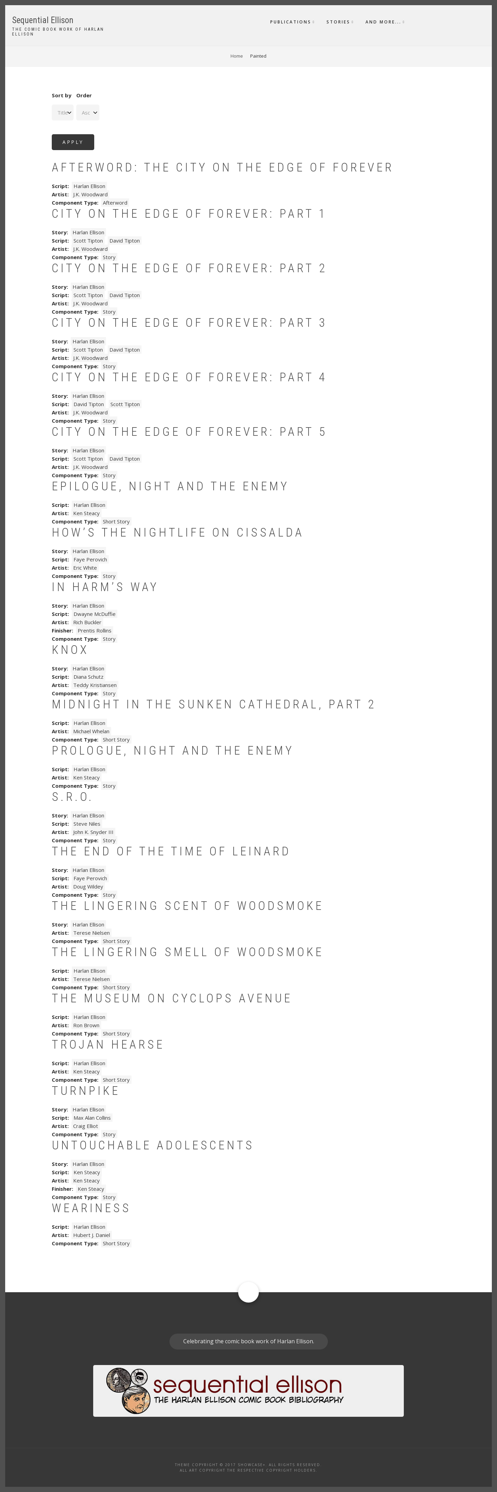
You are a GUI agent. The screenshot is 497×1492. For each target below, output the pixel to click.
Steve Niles (87, 823)
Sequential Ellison (43, 20)
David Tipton (124, 240)
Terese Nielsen (91, 932)
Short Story (116, 521)
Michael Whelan (91, 731)
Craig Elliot (85, 1125)
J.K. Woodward (90, 194)
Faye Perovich (90, 559)
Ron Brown (86, 1025)
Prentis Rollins (94, 630)
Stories (338, 22)
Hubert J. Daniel (91, 1234)
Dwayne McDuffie (95, 613)
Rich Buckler (87, 622)
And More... (383, 22)
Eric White (85, 567)
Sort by (61, 95)
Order (84, 95)
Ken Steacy (86, 513)
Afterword (115, 202)
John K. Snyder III (93, 831)
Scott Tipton (88, 240)
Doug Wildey (88, 886)
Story (109, 257)
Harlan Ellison (89, 186)
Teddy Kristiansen (95, 684)
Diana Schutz (89, 676)
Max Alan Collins (92, 1117)
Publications (290, 22)
